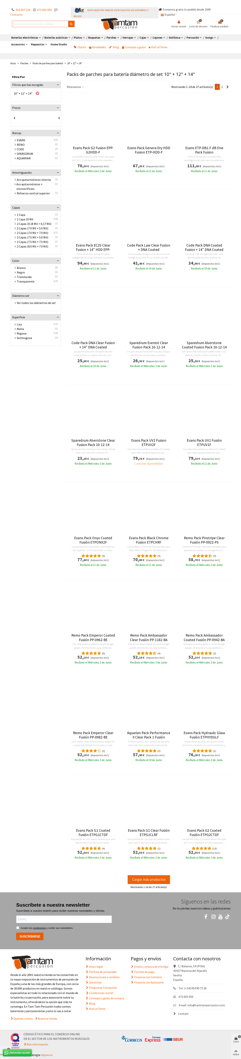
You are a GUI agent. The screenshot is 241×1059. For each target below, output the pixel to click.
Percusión (193, 37)
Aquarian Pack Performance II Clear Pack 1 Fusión (148, 735)
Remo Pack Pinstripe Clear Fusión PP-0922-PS (204, 540)
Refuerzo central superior (33, 193)
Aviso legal (94, 966)
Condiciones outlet (100, 993)
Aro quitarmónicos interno (34, 180)
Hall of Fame (158, 47)
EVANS (21, 140)
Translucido (24, 277)
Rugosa (21, 333)
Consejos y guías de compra (105, 998)
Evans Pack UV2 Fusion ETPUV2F (148, 442)
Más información (37, 1044)
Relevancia (75, 87)
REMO (21, 145)
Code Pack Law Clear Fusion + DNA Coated (148, 247)
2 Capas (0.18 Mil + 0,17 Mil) (34, 224)
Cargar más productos (148, 879)
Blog (114, 47)
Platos (78, 37)
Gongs (209, 37)
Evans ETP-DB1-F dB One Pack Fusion (204, 150)
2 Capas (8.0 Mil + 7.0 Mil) (32, 246)
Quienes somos (23, 1018)
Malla (20, 329)
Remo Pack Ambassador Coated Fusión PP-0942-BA (204, 637)
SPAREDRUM (25, 154)
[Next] (227, 87)
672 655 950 (44, 10)
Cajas (143, 37)
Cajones (157, 37)
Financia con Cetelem (146, 977)
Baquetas (94, 37)
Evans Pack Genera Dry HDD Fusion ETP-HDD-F (148, 150)
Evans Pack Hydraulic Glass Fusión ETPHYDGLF (204, 735)
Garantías (94, 982)
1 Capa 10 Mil (25, 219)
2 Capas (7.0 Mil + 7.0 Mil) (32, 233)
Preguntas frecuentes (101, 987)
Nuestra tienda (47, 1018)
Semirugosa (24, 338)
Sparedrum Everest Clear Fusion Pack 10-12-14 (148, 345)
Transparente (25, 281)
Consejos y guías (134, 47)
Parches (111, 37)
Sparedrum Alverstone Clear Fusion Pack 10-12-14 (93, 442)
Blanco (21, 268)
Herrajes (128, 37)
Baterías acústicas (56, 37)
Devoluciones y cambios (103, 977)
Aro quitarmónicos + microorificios (29, 186)
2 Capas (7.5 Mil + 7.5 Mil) (32, 242)
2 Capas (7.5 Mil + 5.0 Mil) (32, 237)
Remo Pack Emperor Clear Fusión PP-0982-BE (93, 735)
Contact (181, 1013)
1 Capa (21, 215)
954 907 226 (23, 10)
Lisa (19, 324)
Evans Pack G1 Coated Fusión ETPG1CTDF (93, 832)
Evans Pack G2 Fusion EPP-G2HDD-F (93, 150)
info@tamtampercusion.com (206, 1005)
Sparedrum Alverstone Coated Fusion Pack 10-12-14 (204, 345)
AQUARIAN (24, 158)
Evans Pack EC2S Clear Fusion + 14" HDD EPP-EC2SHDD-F (93, 249)
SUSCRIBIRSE (30, 936)
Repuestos (37, 44)
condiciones (39, 928)
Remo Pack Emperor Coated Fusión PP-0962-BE (93, 637)
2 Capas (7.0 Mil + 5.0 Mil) (32, 228)
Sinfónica (174, 37)
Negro (21, 272)
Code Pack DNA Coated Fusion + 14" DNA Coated (204, 247)
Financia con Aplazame (147, 982)
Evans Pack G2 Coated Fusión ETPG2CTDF (204, 832)
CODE (20, 149)
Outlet (80, 47)
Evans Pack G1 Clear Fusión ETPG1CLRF (149, 832)
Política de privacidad (101, 972)
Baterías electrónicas (24, 37)
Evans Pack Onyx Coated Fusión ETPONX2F (93, 540)
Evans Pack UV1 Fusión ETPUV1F (204, 442)
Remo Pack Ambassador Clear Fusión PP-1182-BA (148, 637)
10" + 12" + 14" (23, 93)
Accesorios (18, 44)
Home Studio (59, 44)
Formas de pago (143, 972)
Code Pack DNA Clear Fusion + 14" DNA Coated (93, 345)
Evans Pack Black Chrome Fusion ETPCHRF (149, 540)
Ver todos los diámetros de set (36, 303)
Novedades (97, 47)
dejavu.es (47, 1055)
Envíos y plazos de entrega (149, 966)
